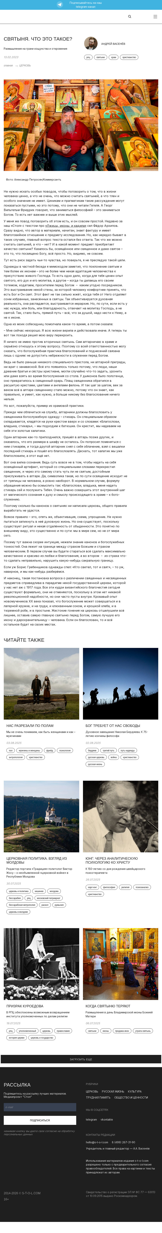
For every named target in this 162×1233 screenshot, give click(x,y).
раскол (46, 912)
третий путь (109, 753)
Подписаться (40, 1131)
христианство (129, 57)
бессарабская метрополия (23, 912)
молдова (55, 898)
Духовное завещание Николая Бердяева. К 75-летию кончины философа (118, 736)
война (115, 761)
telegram (91, 1130)
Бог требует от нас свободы (114, 729)
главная (8, 65)
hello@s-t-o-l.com (97, 1153)
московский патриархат (49, 905)
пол (12, 753)
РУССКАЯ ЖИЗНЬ (113, 1102)
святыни (100, 57)
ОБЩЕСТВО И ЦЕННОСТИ (131, 1108)
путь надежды (129, 753)
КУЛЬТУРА (135, 1102)
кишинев (40, 898)
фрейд (50, 753)
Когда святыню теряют (109, 1017)
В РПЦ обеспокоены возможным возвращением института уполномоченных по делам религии (39, 1025)
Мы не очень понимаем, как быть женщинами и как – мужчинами (41, 736)
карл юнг (93, 894)
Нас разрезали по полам (31, 729)
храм (113, 57)
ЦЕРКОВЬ (25, 65)
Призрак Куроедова (26, 1017)
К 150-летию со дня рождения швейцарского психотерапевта (116, 877)
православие (64, 1042)
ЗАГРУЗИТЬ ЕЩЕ (81, 1070)
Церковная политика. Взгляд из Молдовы (38, 867)
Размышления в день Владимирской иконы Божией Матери (120, 1025)
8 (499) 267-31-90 (123, 1153)
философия (110, 894)
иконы (107, 1042)
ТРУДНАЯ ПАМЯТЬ (98, 1108)
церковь (47, 1042)
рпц (88, 57)
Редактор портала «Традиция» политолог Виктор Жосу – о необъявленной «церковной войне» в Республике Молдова (40, 879)
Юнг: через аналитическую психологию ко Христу (113, 867)
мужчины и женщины (30, 753)
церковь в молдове (19, 919)
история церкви (17, 1049)
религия (126, 894)
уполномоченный (28, 1042)
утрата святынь (97, 1049)
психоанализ (143, 894)
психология (15, 761)
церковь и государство (43, 1049)
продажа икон (123, 1042)
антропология (34, 761)
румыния (60, 912)
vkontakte (107, 1130)
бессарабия (16, 905)
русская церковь (97, 761)
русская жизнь (96, 768)
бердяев (93, 753)
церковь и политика (19, 898)
